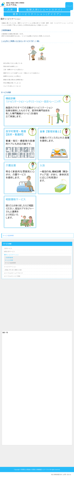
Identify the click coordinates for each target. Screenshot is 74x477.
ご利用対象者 (9, 257)
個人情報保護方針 (56, 474)
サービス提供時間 (8, 235)
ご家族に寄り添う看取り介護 (12, 270)
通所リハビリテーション (11, 254)
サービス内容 (7, 244)
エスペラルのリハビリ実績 (12, 276)
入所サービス (8, 248)
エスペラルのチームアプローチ (13, 273)
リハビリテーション (10, 266)
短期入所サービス (9, 251)
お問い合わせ (67, 474)
